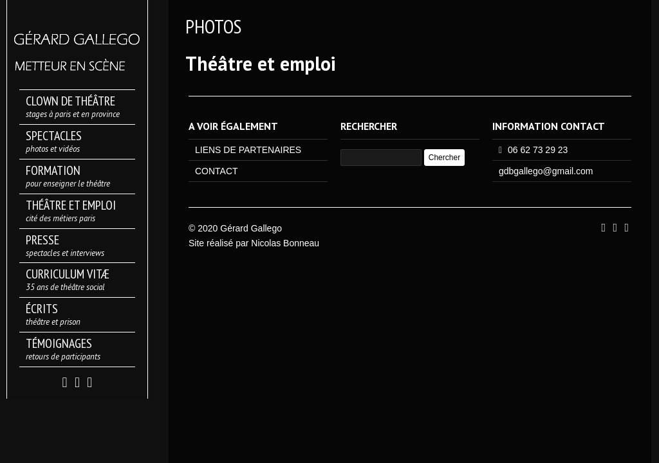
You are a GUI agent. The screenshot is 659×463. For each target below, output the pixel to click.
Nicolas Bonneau (285, 243)
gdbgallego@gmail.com (546, 171)
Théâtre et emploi (260, 63)
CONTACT (216, 171)
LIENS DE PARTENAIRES (248, 150)
